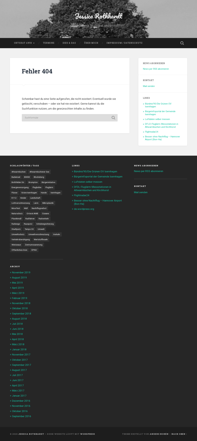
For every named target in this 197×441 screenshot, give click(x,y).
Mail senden (149, 86)
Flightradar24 (151, 131)
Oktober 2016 (20, 411)
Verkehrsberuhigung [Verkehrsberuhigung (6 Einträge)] (21, 239)
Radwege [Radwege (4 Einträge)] (16, 224)
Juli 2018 (17, 323)
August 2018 (19, 318)
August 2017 (19, 370)
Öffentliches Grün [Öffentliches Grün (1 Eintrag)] (19, 250)
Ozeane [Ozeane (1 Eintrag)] (45, 213)
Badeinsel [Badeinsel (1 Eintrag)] (16, 177)
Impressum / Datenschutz (124, 43)
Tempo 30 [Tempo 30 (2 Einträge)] (29, 229)
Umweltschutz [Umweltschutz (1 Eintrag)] (18, 234)
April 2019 (18, 287)
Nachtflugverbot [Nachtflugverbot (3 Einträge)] (39, 208)
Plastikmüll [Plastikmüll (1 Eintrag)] (16, 218)
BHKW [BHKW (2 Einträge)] (27, 177)
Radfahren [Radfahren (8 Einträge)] (30, 218)
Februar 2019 (19, 298)
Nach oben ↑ (179, 434)
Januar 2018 (19, 349)
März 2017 (18, 390)
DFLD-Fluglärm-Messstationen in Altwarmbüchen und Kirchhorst (161, 125)
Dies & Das (69, 43)
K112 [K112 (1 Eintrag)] (14, 198)
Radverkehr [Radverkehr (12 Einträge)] (44, 218)
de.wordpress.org (84, 208)
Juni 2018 (17, 328)
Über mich (91, 43)
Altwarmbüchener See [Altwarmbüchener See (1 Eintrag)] (39, 172)
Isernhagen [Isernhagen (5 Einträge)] (55, 192)
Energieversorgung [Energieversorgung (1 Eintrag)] (20, 187)
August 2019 (19, 277)
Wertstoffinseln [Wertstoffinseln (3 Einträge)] (41, 239)
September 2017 (21, 364)
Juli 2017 (17, 375)
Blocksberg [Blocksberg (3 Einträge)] (39, 177)
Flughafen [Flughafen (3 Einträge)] (37, 187)
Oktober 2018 (20, 308)
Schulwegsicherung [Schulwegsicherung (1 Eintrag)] (45, 224)
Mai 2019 (17, 282)
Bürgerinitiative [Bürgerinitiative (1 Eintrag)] (48, 182)
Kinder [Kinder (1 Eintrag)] (23, 198)
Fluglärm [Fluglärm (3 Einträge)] (49, 187)
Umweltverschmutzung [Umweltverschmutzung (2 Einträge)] (38, 234)
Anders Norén (159, 434)
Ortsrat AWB (23, 43)
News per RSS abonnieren (156, 69)
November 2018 (21, 303)
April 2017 (18, 385)
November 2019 (21, 272)
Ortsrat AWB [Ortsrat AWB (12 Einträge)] (32, 213)
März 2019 (18, 293)
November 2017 (21, 354)
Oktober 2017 (20, 359)
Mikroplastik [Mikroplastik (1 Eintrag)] (48, 203)
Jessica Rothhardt (99, 16)
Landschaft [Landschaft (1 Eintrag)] (35, 198)
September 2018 (21, 313)
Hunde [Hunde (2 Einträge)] (44, 192)
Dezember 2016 (21, 400)
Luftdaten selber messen (157, 119)
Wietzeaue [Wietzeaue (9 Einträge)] (16, 244)
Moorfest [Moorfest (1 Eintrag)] (16, 208)
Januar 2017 (19, 395)
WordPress (87, 434)
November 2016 (21, 405)
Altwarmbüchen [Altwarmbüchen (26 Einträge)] (19, 172)
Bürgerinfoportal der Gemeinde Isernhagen (98, 176)
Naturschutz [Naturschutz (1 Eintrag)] (17, 213)
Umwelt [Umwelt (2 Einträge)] (41, 229)
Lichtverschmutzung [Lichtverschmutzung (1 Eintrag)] (21, 203)
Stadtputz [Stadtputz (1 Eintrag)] (16, 229)
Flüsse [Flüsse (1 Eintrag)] (14, 192)
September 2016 (21, 416)
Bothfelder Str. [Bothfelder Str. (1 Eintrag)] (18, 182)
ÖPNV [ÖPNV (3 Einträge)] (34, 250)
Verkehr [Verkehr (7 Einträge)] (56, 234)
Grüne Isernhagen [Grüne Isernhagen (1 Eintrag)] (29, 192)
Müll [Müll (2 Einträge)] (26, 208)
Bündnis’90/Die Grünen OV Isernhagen (95, 171)
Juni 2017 (17, 380)
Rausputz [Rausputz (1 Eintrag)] (28, 224)
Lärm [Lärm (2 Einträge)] (36, 203)
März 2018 (18, 344)
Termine (48, 43)
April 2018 (18, 339)
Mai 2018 (17, 333)
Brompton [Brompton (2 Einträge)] (33, 182)
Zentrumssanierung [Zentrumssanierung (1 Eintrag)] (33, 244)
